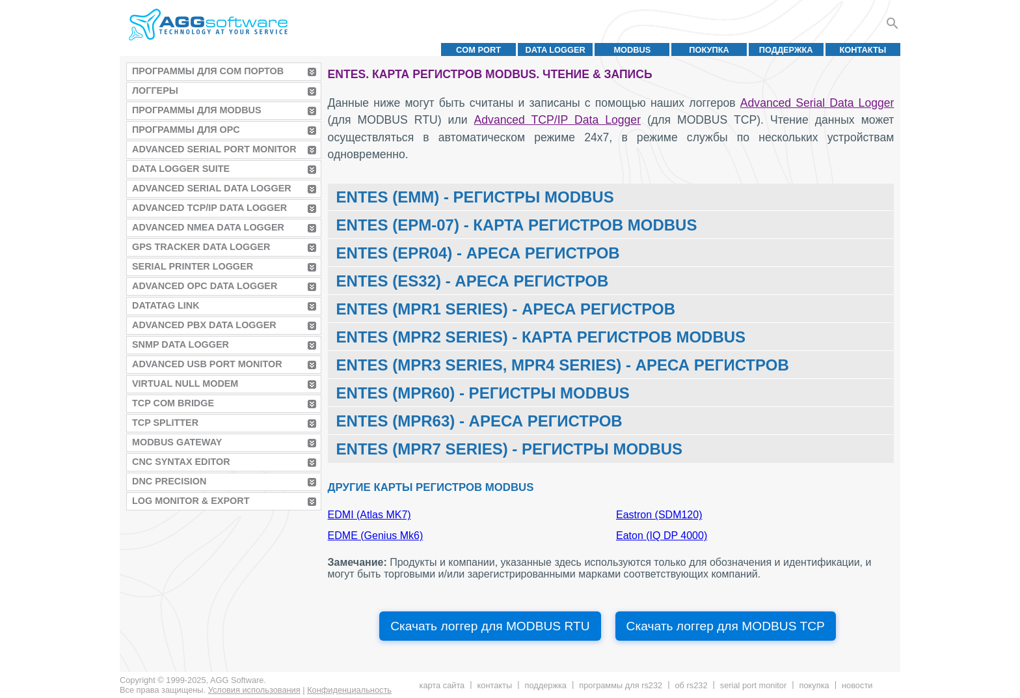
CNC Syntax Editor (181, 461)
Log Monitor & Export (190, 501)
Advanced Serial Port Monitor (214, 149)
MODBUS (632, 50)
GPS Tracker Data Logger (201, 247)
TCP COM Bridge (173, 403)
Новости (857, 685)
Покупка (709, 50)
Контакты (863, 50)
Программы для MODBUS (197, 110)
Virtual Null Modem (185, 383)
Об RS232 (691, 685)
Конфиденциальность (349, 690)
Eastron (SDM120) (659, 514)
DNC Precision (169, 481)
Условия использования (254, 690)
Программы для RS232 (620, 685)
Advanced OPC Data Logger (204, 286)
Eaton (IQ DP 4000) (661, 535)
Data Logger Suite (181, 168)
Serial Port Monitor (753, 685)
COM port (478, 50)
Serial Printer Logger (192, 266)
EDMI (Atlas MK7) (369, 514)
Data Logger (555, 50)
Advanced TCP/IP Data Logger (209, 207)
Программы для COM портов (208, 71)
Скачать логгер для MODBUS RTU (489, 626)
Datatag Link (166, 305)
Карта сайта (442, 685)
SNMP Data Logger (180, 344)
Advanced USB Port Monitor (207, 364)
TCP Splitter (165, 422)
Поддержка (786, 50)
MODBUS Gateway (177, 442)
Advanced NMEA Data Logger (208, 227)
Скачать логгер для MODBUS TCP (725, 626)
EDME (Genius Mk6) (375, 535)
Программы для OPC (186, 129)
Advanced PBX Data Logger (204, 325)
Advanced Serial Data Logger (211, 188)
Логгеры (155, 90)
